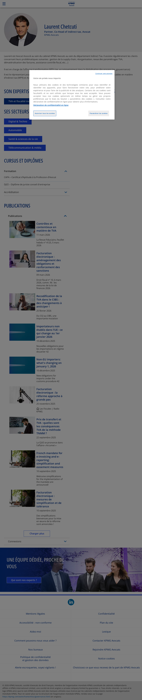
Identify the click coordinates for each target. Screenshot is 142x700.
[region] (72, 95)
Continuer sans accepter (104, 73)
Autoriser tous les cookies (45, 113)
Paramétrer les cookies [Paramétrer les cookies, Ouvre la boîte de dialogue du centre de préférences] (99, 113)
